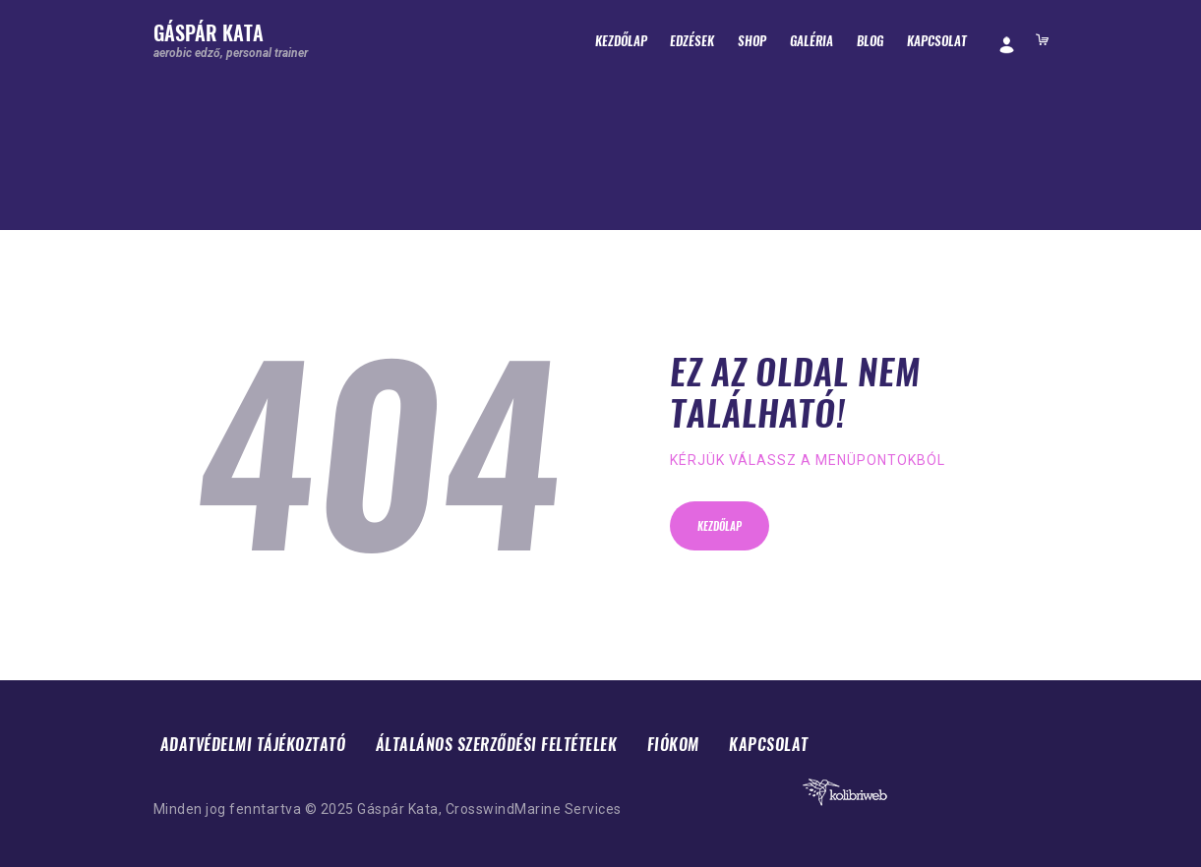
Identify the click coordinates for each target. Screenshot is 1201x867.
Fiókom (673, 744)
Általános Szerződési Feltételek (497, 744)
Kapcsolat (769, 744)
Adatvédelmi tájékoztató (253, 744)
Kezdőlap (719, 526)
